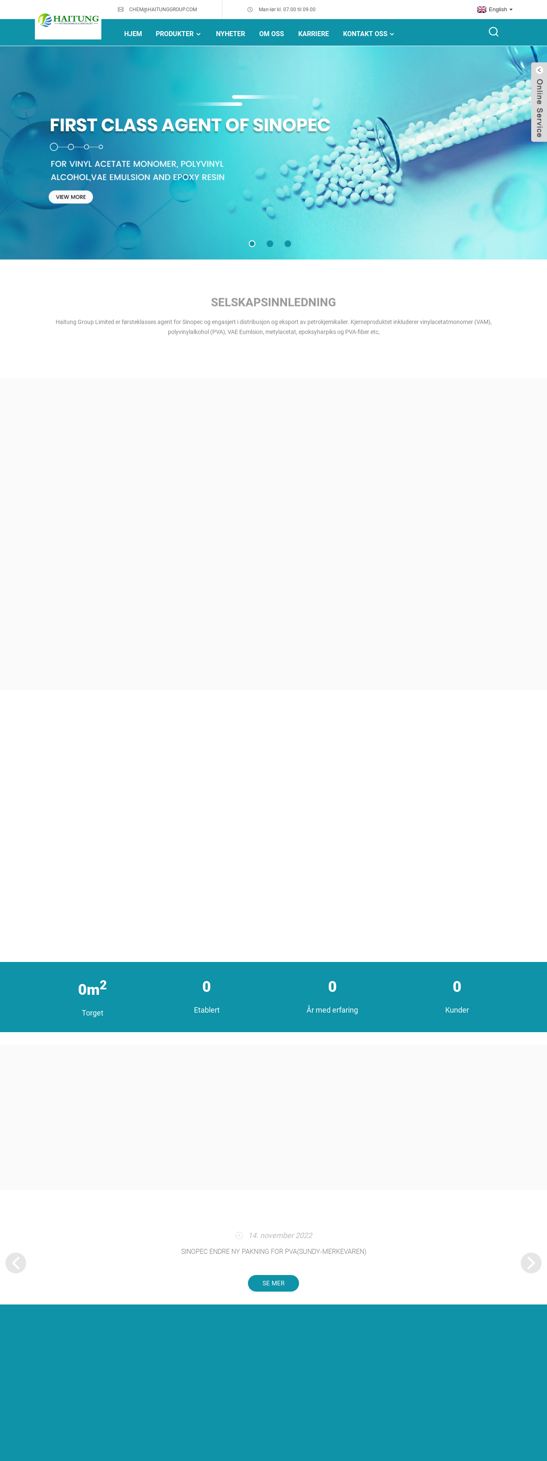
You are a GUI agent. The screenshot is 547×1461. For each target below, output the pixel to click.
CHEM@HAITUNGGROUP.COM (163, 9)
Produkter (179, 34)
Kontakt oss (369, 34)
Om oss (271, 34)
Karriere (313, 34)
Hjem (133, 34)
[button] (252, 243)
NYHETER (230, 34)
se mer (273, 1283)
